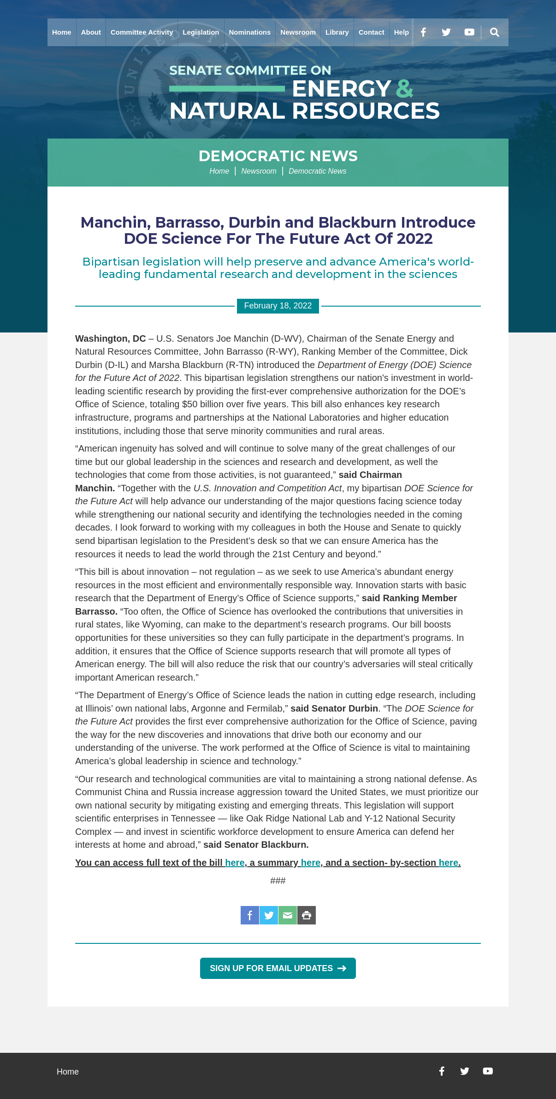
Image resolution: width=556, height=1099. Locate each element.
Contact (371, 32)
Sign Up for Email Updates (278, 968)
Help (401, 32)
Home (61, 32)
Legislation (201, 32)
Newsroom (298, 32)
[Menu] (495, 32)
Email (287, 915)
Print (306, 915)
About (91, 32)
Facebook (250, 915)
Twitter (269, 915)
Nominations (250, 32)
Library (337, 32)
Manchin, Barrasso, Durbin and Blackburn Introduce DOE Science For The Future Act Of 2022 (278, 230)
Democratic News (278, 156)
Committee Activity (142, 32)
